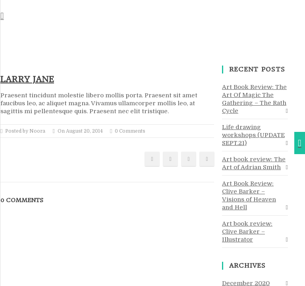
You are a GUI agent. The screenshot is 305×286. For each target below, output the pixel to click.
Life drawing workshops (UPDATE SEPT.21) (253, 135)
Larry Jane (27, 79)
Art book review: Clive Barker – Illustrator (247, 231)
